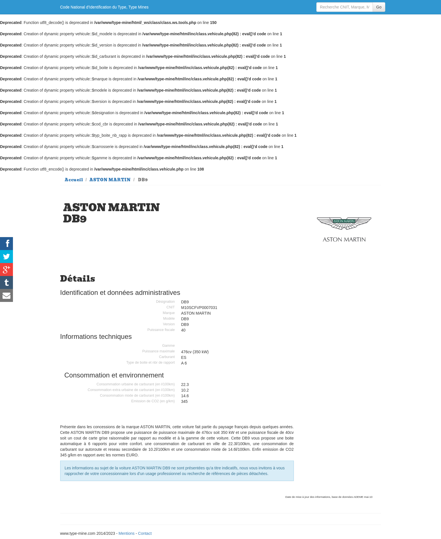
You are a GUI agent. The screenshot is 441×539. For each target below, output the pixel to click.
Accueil (73, 180)
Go (379, 7)
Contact (145, 533)
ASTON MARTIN (110, 180)
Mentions (126, 533)
